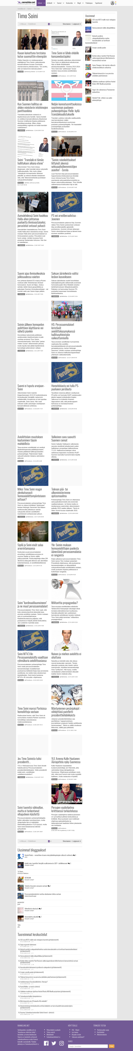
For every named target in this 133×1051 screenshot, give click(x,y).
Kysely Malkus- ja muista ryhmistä (30, 986)
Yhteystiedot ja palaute (53, 1030)
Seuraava (67, 24)
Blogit (79, 3)
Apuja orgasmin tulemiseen (28, 944)
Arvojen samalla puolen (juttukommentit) (32, 972)
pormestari (21, 902)
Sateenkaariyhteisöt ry (53, 1037)
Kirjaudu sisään (76, 1034)
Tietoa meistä (51, 1032)
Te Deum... (21, 871)
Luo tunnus (75, 1032)
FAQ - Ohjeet (75, 1030)
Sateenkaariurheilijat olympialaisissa (31, 996)
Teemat (59, 3)
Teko (19, 925)
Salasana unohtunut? (78, 1037)
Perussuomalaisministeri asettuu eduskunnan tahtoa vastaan (43, 894)
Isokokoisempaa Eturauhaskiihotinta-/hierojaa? (34, 982)
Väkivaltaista (33, 908)
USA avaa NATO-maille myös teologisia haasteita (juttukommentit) (39, 940)
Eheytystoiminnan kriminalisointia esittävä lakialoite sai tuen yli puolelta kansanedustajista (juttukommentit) (46, 1007)
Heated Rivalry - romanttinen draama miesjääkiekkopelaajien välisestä (50, 855)
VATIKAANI (28, 877)
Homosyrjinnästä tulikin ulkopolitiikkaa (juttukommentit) (36, 956)
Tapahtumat (98, 3)
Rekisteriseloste (102, 1034)
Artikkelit (49, 3)
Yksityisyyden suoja (103, 1030)
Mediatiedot (50, 1034)
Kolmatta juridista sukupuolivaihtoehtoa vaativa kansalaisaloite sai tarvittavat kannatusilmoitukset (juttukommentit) (48, 950)
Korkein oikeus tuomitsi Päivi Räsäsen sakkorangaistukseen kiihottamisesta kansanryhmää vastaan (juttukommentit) (49, 962)
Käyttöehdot (100, 1032)
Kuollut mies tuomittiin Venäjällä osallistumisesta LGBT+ (48, 863)
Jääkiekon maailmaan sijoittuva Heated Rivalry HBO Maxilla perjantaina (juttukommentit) (45, 991)
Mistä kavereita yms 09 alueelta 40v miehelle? (33, 1001)
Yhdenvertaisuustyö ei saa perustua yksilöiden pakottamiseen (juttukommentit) (43, 977)
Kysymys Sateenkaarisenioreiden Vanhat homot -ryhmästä (37, 1012)
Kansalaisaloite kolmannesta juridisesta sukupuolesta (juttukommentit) (41, 967)
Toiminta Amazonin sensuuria (38, 886)
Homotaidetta (33, 916)
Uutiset (40, 3)
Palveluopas (89, 3)
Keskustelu (69, 3)
